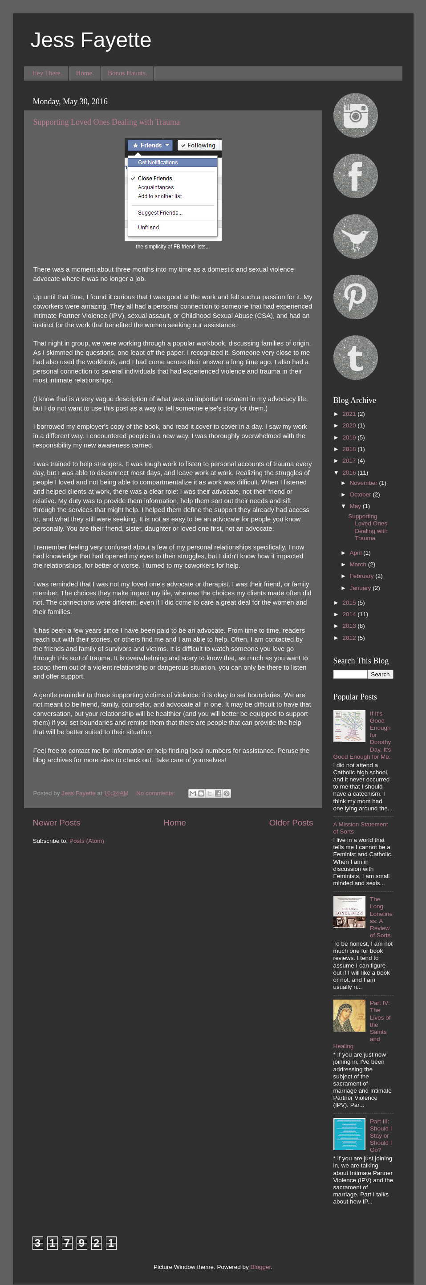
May (356, 506)
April (357, 552)
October (361, 494)
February (363, 576)
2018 (349, 449)
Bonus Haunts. (127, 73)
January (361, 588)
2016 (349, 472)
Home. (84, 73)
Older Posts (291, 822)
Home (175, 822)
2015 (349, 602)
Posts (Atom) (86, 841)
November (364, 483)
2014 (349, 614)
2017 (349, 460)
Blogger (261, 1267)
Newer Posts (57, 822)
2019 (349, 437)
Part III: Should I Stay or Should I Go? (381, 1136)
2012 (349, 637)
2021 (349, 414)
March (359, 564)
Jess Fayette (91, 40)
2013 (349, 625)
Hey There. (47, 73)
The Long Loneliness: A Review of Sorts (381, 917)
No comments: (156, 793)
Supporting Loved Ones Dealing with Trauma (106, 122)
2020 (349, 425)
